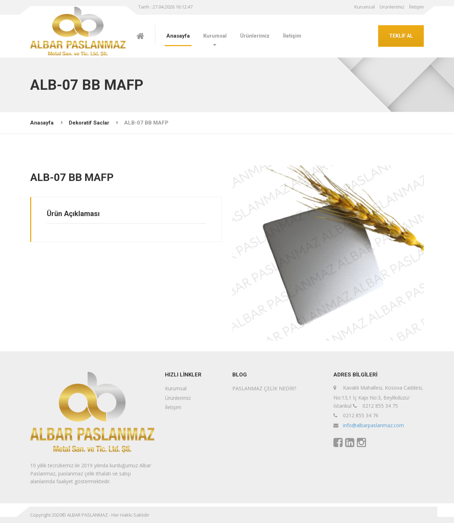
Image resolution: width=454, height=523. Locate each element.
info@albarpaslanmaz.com (373, 425)
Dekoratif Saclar (89, 123)
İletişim (416, 7)
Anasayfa (178, 36)
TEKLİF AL (401, 36)
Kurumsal (364, 7)
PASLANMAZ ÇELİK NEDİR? (264, 388)
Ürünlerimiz (392, 7)
